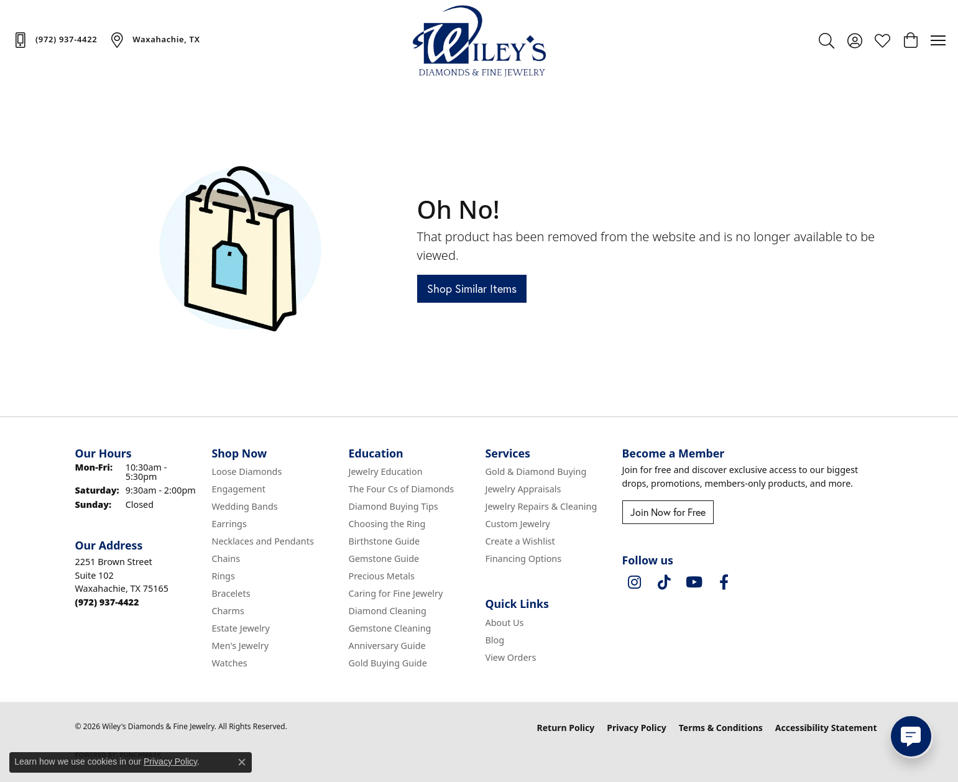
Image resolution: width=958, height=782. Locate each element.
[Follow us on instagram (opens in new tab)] (634, 582)
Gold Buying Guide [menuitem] (388, 663)
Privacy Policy (636, 728)
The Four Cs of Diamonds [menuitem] (401, 489)
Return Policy (566, 728)
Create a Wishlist (520, 541)
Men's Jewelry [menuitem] (240, 645)
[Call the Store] (107, 602)
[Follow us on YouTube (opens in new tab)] (694, 582)
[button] (826, 40)
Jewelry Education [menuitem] (386, 471)
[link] (54, 39)
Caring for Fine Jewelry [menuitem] (396, 593)
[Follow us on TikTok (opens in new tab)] (664, 582)
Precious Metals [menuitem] (382, 576)
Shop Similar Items (472, 288)
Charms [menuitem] (228, 611)
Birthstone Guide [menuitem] (384, 541)
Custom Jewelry (518, 524)
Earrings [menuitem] (229, 524)
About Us (505, 622)
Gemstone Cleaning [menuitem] (390, 628)
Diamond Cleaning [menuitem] (387, 611)
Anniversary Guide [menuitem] (387, 645)
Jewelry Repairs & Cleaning (541, 506)
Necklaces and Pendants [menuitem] (263, 541)
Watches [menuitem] (229, 663)
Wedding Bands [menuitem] (245, 506)
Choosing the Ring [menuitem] (387, 524)
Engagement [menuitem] (238, 489)
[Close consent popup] (242, 762)
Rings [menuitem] (223, 576)
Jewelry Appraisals (523, 489)
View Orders (511, 657)
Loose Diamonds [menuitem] (247, 471)
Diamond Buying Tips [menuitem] (393, 506)
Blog (495, 640)
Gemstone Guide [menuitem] (384, 558)
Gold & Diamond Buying (536, 471)
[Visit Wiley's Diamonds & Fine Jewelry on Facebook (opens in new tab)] (724, 582)
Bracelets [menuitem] (231, 593)
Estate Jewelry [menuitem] (241, 628)
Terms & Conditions (721, 728)
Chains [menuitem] (226, 558)
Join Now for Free (668, 511)
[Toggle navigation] (938, 40)
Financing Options (524, 558)
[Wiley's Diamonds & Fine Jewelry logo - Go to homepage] (479, 40)
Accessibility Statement (826, 728)
